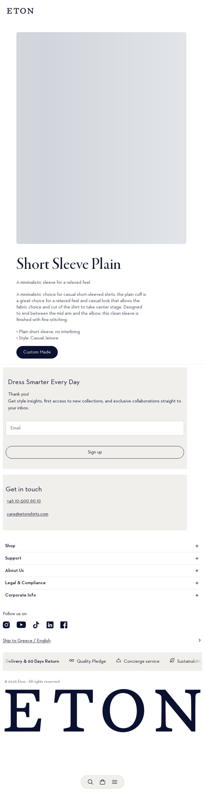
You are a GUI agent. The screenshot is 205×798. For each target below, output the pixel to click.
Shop (102, 546)
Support (102, 558)
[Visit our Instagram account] (6, 624)
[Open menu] (114, 782)
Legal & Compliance (102, 583)
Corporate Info (102, 595)
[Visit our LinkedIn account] (50, 624)
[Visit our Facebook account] (63, 624)
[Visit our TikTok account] (36, 624)
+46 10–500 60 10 (24, 501)
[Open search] (90, 782)
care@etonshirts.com (27, 514)
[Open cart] (102, 782)
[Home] (102, 711)
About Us (102, 571)
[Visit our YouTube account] (21, 624)
